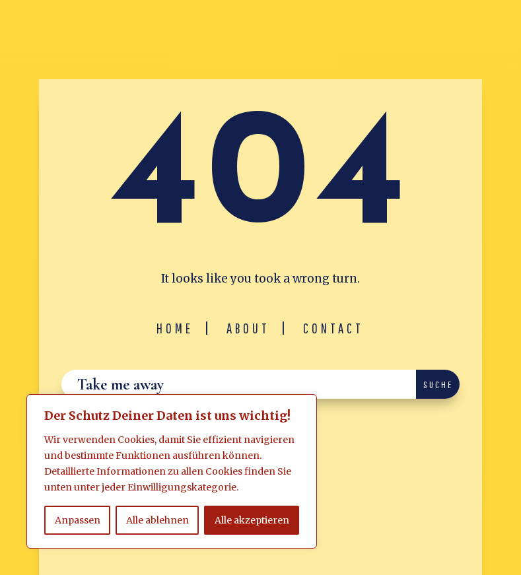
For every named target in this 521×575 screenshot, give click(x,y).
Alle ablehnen (157, 520)
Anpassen (77, 520)
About (248, 328)
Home (174, 328)
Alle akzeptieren (252, 520)
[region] (171, 471)
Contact (333, 328)
